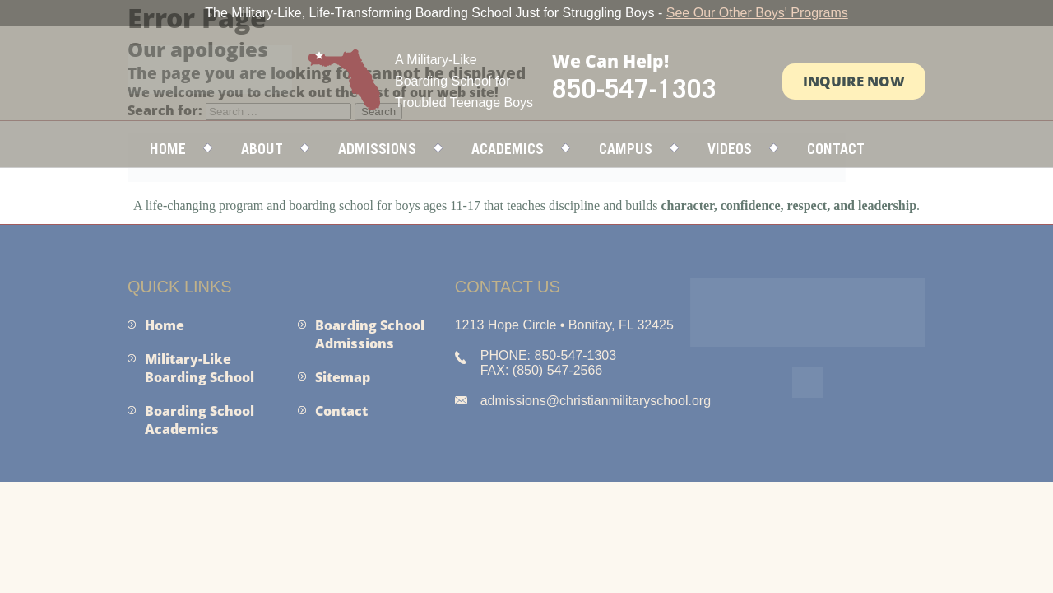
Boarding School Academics (199, 420)
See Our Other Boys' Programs (757, 13)
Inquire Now (854, 81)
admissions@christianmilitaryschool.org (595, 401)
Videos (729, 148)
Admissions (377, 148)
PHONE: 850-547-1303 (548, 355)
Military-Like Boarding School (199, 368)
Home (168, 148)
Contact (836, 148)
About (262, 148)
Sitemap (342, 377)
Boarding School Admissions (369, 334)
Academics (507, 148)
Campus (625, 148)
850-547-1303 (634, 88)
